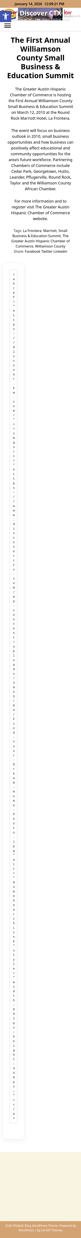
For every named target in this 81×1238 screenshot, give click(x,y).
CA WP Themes (52, 1230)
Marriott (50, 230)
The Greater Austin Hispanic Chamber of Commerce (40, 241)
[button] (5, 16)
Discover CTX (40, 13)
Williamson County (50, 246)
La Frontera (32, 230)
